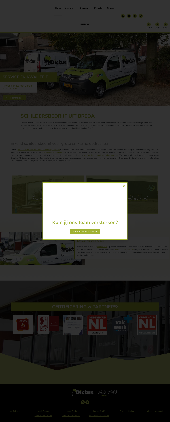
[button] (124, 186)
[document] (85, 211)
